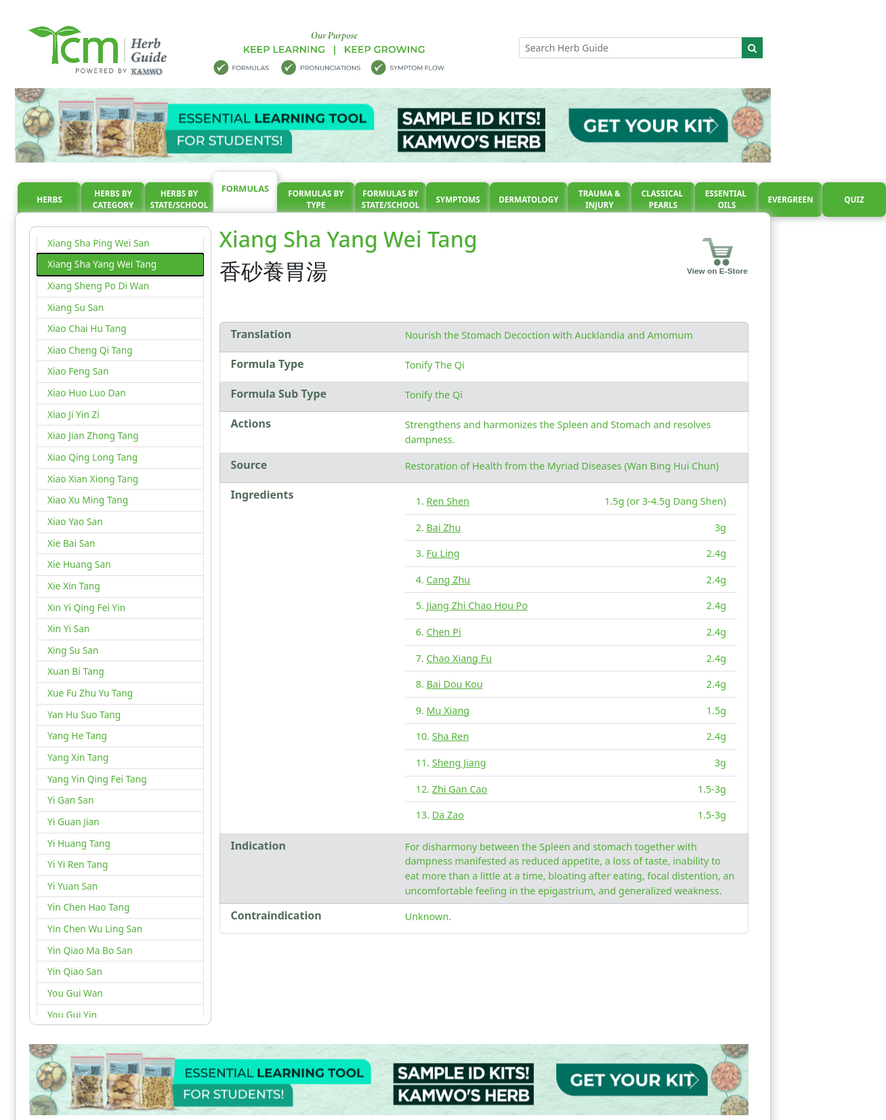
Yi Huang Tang (78, 843)
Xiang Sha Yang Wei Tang (101, 263)
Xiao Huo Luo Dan (86, 392)
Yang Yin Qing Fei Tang (97, 778)
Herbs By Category (113, 199)
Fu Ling (443, 553)
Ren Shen (448, 501)
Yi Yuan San (72, 885)
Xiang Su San (75, 307)
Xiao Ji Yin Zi (73, 414)
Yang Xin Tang (77, 757)
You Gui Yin (72, 1014)
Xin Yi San (68, 628)
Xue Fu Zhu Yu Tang (90, 692)
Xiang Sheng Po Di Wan (98, 285)
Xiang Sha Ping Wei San (98, 242)
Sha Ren (450, 736)
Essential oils (726, 199)
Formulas (245, 188)
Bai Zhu (444, 527)
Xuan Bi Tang (75, 671)
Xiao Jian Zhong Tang (93, 435)
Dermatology (528, 199)
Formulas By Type (315, 199)
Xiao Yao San (75, 521)
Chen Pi (444, 631)
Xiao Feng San (77, 371)
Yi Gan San (70, 799)
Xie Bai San (71, 543)
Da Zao (448, 814)
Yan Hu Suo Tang (84, 714)
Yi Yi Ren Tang (77, 864)
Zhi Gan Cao (460, 789)
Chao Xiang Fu (459, 658)
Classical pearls (663, 199)
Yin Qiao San (74, 971)
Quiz (854, 199)
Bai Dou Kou (455, 684)
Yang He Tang (77, 735)
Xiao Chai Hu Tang (87, 328)
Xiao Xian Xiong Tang (92, 478)
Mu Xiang (448, 710)
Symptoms (458, 199)
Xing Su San (73, 650)
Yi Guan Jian (73, 821)
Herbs (49, 199)
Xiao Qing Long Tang (92, 457)
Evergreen (791, 199)
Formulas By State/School (391, 199)
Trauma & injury (599, 199)
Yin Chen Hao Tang (88, 906)
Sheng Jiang (459, 762)
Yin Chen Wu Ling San (94, 928)
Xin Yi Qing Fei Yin (86, 607)
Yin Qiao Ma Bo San (90, 950)
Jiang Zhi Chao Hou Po (477, 605)
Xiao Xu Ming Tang (87, 499)
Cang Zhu (449, 579)
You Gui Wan (75, 993)
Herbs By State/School (179, 199)
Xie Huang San (79, 564)
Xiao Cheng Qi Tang (90, 350)
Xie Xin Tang (73, 585)
